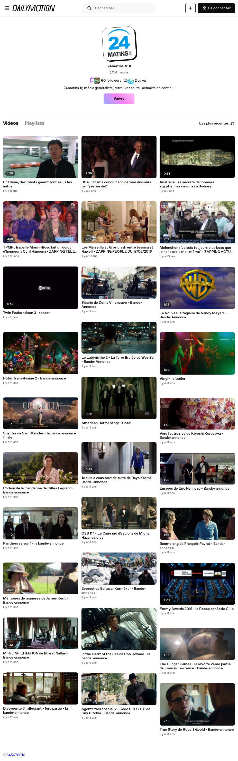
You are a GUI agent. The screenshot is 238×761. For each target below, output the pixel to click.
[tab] (11, 123)
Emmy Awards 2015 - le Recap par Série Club (197, 609)
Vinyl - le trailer (172, 379)
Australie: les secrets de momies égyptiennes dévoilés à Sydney (187, 184)
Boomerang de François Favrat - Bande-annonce (192, 546)
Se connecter (216, 8)
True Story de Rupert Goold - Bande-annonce (197, 730)
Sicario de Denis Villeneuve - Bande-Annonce (111, 305)
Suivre (119, 98)
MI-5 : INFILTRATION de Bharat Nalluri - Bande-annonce (36, 655)
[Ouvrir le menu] (7, 8)
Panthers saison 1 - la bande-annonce (33, 543)
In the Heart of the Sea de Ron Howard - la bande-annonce (115, 656)
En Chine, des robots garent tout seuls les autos (37, 184)
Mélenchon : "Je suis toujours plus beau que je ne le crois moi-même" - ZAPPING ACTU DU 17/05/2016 (195, 250)
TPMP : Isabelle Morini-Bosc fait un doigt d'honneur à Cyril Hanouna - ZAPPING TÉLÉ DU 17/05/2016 (39, 249)
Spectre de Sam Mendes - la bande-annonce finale (39, 435)
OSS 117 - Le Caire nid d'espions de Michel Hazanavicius (116, 535)
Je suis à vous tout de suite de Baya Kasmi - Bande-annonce (117, 480)
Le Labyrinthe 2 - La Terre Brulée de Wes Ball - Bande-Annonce (118, 360)
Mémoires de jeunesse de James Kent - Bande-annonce (35, 600)
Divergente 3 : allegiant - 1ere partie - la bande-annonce (35, 711)
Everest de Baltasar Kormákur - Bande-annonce (113, 591)
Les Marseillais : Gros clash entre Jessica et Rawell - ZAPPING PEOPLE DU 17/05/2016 (117, 249)
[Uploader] (190, 8)
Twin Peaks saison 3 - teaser (26, 313)
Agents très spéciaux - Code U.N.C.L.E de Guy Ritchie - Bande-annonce (115, 711)
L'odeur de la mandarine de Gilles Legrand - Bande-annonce (38, 490)
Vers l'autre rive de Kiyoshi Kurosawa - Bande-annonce (191, 436)
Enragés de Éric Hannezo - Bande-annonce (195, 489)
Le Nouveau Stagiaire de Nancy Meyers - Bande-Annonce (193, 315)
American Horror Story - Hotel (106, 423)
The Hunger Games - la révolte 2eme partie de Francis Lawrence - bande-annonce (195, 666)
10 (23, 755)
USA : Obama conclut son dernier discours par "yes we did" (116, 184)
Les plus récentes (217, 123)
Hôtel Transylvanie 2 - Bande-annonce (34, 378)
